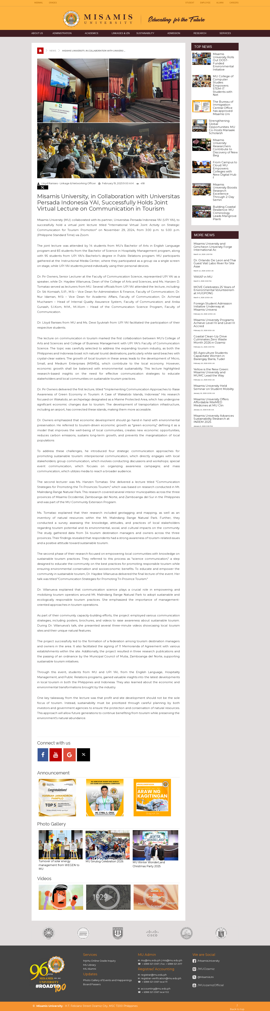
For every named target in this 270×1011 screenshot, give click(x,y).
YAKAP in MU (203, 276)
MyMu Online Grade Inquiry (99, 960)
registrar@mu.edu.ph (154, 974)
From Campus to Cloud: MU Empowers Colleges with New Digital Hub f (225, 170)
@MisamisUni (205, 976)
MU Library (89, 964)
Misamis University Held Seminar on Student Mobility (214, 387)
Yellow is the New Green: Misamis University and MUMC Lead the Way (211, 372)
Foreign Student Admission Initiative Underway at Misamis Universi (213, 306)
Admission (173, 33)
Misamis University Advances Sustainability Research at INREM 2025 (214, 419)
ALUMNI (219, 3)
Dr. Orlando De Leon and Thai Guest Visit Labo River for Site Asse (215, 263)
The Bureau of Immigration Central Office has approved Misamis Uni (223, 108)
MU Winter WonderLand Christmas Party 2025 (155, 849)
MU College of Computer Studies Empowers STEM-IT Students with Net (223, 85)
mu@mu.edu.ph (151, 960)
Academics (91, 33)
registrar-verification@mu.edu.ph (161, 978)
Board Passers (92, 984)
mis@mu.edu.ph (172, 960)
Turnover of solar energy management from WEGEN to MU (61, 850)
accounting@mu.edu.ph (155, 988)
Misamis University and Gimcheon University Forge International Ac (213, 247)
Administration (62, 33)
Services (225, 33)
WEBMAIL (38, 3)
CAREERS (233, 3)
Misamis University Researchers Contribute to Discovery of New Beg (225, 147)
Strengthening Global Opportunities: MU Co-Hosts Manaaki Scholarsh (222, 127)
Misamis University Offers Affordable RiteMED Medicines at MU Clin (211, 402)
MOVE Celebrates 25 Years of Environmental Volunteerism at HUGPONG (214, 290)
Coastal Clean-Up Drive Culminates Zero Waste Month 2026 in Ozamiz (210, 339)
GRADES (53, 3)
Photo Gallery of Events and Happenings (107, 980)
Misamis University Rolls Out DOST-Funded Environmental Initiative (223, 61)
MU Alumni (89, 968)
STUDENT (189, 3)
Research (200, 33)
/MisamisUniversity (208, 960)
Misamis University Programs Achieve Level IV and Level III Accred (214, 323)
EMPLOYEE (205, 3)
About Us (37, 33)
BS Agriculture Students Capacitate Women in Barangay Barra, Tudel (211, 356)
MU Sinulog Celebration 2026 (108, 846)
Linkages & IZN (121, 33)
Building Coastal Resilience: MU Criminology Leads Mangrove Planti (225, 213)
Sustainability (145, 33)
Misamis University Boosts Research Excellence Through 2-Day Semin (225, 192)
